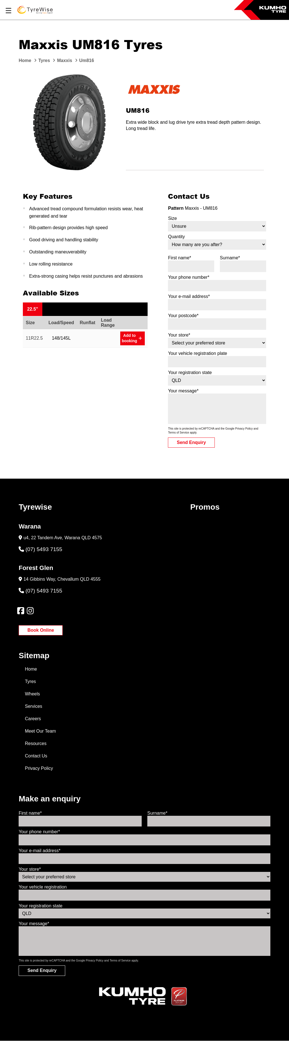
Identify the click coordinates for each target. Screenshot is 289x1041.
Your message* (183, 390)
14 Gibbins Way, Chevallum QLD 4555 (61, 579)
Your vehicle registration (43, 887)
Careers (33, 718)
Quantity (176, 236)
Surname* (230, 257)
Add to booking (132, 338)
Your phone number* (188, 277)
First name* (179, 257)
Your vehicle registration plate (197, 353)
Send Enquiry (191, 442)
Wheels (32, 693)
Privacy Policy (244, 428)
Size (172, 218)
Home (31, 669)
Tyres (30, 681)
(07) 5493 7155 (40, 549)
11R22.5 (34, 338)
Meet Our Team (40, 731)
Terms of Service (178, 432)
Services (33, 706)
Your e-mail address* (189, 296)
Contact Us (36, 755)
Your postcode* (183, 315)
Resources (35, 743)
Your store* (179, 335)
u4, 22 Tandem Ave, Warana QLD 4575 (62, 537)
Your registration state (190, 372)
